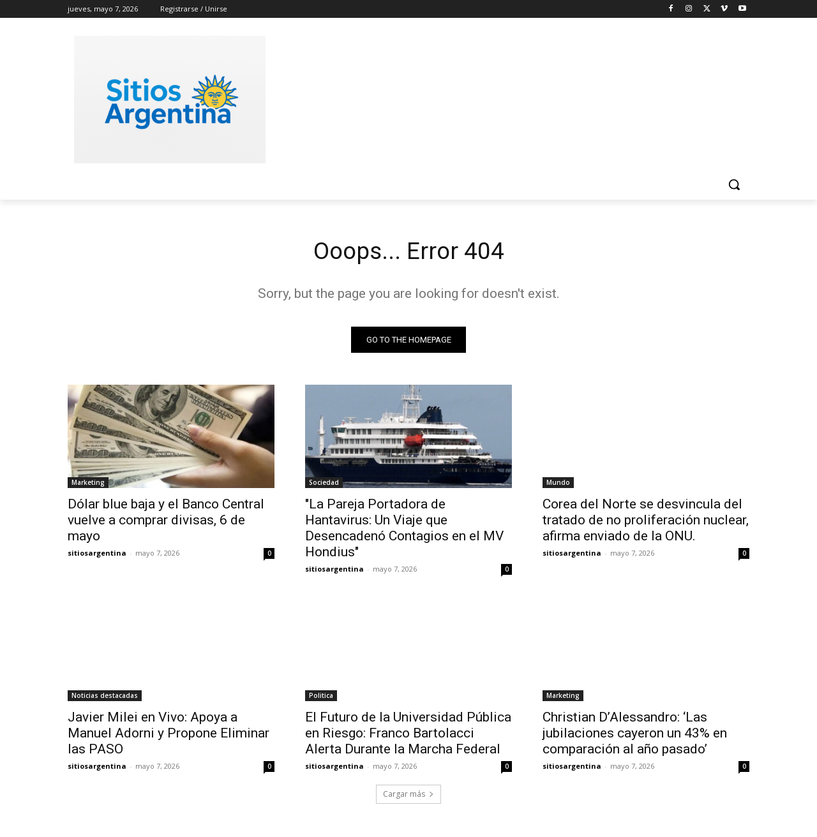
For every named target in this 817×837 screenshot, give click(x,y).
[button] (734, 184)
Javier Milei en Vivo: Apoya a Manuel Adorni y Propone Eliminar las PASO (168, 735)
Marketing (88, 484)
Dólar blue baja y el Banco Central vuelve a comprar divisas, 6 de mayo (166, 522)
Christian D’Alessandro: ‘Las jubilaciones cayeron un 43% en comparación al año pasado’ (635, 735)
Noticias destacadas (104, 697)
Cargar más (408, 796)
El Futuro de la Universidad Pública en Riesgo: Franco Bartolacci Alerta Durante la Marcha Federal (408, 735)
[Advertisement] (504, 97)
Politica (321, 697)
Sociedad (324, 484)
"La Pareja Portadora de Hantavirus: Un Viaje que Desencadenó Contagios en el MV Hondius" (404, 530)
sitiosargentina (97, 555)
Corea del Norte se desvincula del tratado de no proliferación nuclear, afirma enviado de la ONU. (646, 522)
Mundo (558, 484)
